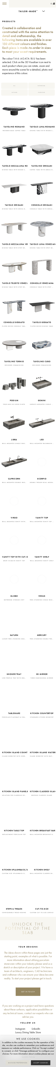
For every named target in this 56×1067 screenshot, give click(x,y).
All (14, 85)
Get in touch (28, 992)
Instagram (20, 1028)
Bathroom (41, 85)
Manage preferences (17, 1063)
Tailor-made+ (17, 3)
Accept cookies (40, 1063)
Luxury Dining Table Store (28, 1032)
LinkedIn (36, 1028)
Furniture (41, 92)
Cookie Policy (28, 1056)
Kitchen (14, 92)
